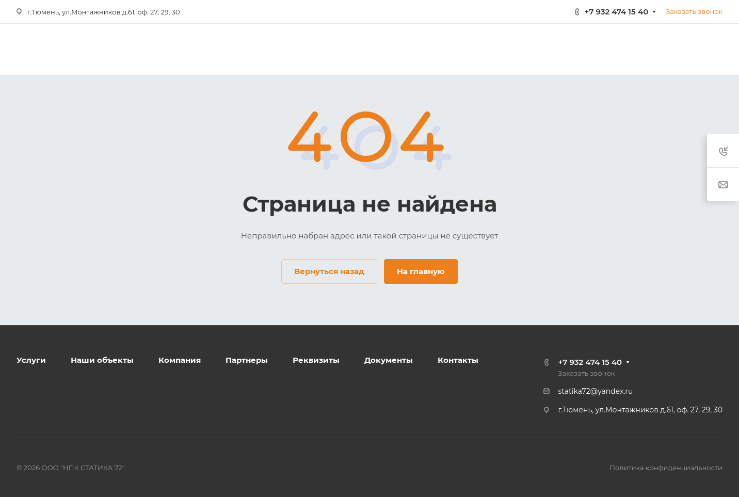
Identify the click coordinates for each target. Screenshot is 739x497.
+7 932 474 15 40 (617, 12)
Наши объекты (102, 360)
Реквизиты (316, 360)
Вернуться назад (329, 271)
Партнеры (247, 360)
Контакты (458, 360)
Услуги (31, 360)
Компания (179, 360)
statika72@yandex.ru (595, 391)
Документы (388, 360)
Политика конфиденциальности (665, 467)
